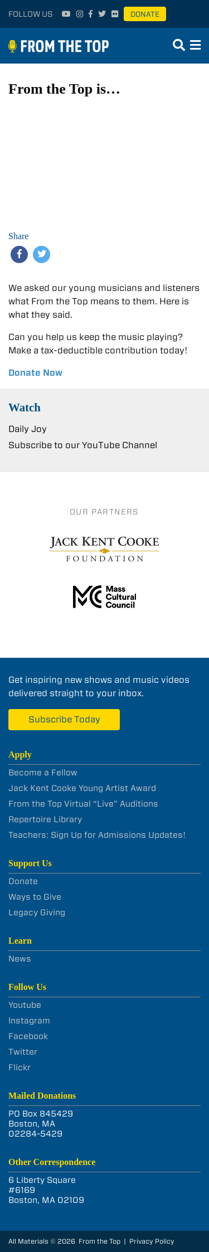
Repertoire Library (45, 819)
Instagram (29, 1021)
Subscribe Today (64, 719)
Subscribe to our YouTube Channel (82, 445)
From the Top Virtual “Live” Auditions (83, 804)
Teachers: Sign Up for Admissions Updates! (97, 835)
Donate (144, 14)
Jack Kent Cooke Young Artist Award (82, 788)
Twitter (22, 1052)
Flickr (19, 1067)
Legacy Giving (36, 913)
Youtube (24, 1005)
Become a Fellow (42, 773)
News (19, 959)
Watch (24, 407)
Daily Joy (27, 429)
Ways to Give (34, 897)
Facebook (28, 1036)
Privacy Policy (151, 1241)
